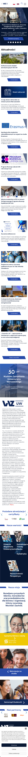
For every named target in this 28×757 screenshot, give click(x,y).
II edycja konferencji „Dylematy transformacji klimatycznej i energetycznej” (11, 301)
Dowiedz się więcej (13, 38)
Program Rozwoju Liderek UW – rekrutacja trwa (11, 168)
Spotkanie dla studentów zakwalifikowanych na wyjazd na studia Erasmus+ (14, 134)
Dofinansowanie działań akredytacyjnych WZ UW (9, 67)
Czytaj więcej (14, 80)
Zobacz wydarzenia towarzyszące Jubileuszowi (14, 387)
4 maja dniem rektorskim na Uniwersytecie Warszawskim (10, 101)
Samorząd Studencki (14, 702)
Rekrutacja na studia (14, 672)
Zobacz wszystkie (14, 357)
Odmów (14, 749)
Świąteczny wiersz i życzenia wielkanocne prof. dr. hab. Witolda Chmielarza (12, 266)
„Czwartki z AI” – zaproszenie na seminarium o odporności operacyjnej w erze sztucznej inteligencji (13, 335)
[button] (26, 728)
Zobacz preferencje (14, 753)
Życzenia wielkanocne (8, 234)
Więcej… (12, 504)
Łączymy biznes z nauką (14, 636)
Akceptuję (14, 745)
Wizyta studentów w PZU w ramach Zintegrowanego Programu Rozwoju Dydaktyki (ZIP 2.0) (12, 201)
